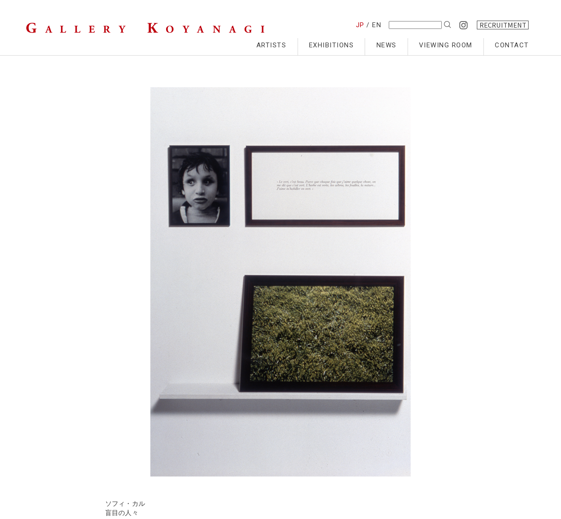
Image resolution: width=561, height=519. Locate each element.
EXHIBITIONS (331, 45)
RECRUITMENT (502, 25)
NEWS (386, 45)
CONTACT (512, 45)
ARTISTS (271, 45)
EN (376, 25)
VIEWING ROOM (445, 45)
